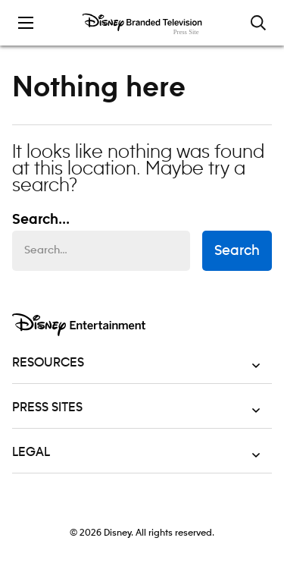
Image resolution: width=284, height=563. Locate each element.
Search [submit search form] (237, 251)
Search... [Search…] (41, 220)
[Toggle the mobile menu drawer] (25, 23)
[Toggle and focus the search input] (258, 22)
